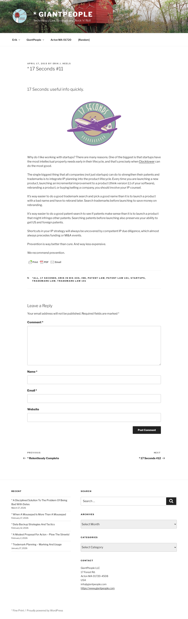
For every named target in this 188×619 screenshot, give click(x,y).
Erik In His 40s (69, 278)
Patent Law (96, 278)
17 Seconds (48, 278)
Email (32, 390)
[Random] (84, 39)
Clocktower (147, 161)
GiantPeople (36, 39)
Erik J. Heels (62, 63)
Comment (35, 322)
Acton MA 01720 (61, 39)
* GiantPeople (63, 14)
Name (32, 371)
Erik (16, 39)
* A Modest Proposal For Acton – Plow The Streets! (40, 534)
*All (35, 278)
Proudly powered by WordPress (45, 610)
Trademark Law (44, 281)
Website (33, 409)
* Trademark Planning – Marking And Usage (36, 544)
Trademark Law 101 (71, 281)
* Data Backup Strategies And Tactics (33, 524)
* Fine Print (17, 610)
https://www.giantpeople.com (98, 588)
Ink (83, 278)
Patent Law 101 (117, 278)
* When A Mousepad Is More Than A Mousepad (38, 514)
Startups (138, 278)
